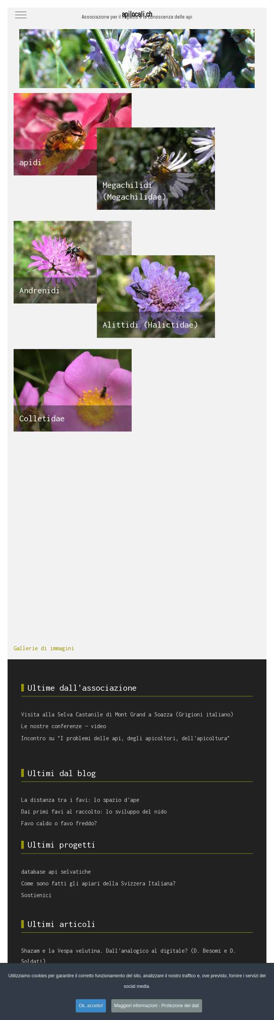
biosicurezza (74, 886)
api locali (152, 943)
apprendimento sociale (74, 910)
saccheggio (112, 910)
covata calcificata (150, 900)
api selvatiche (196, 954)
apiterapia (180, 910)
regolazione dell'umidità (162, 921)
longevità (226, 932)
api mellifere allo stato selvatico (99, 943)
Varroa (123, 955)
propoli (190, 886)
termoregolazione (218, 943)
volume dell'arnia (146, 910)
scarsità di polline (155, 955)
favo (107, 954)
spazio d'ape (187, 900)
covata (206, 932)
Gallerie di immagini (44, 361)
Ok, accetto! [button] (91, 1006)
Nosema (201, 910)
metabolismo (52, 932)
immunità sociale (39, 943)
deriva (218, 910)
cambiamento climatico (173, 932)
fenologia (31, 921)
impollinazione (130, 885)
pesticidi (136, 932)
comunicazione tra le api (95, 932)
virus (43, 954)
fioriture (228, 886)
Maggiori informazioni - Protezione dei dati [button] (156, 1006)
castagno (100, 886)
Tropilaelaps (180, 943)
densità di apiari (112, 921)
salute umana (165, 886)
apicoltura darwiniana (76, 955)
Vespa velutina (74, 896)
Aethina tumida (208, 921)
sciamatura (239, 910)
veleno (28, 955)
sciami (208, 886)
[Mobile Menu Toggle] (20, 14)
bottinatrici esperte (67, 921)
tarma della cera (39, 886)
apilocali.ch (137, 14)
